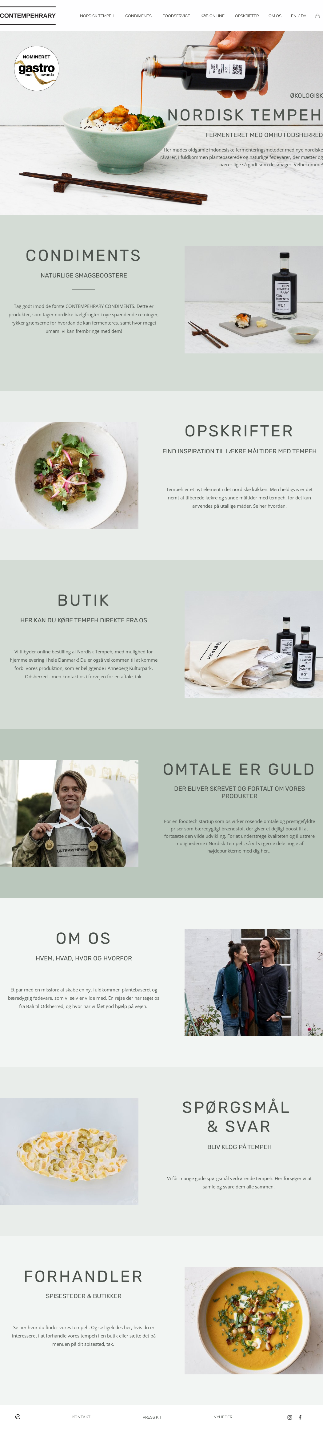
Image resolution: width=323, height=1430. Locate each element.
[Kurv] (317, 15)
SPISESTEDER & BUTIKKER (84, 1296)
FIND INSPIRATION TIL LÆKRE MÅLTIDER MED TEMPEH (239, 451)
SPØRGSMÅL (236, 1107)
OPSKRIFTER (239, 430)
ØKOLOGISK (306, 95)
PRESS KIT (152, 1417)
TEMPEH (245, 114)
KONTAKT (81, 1417)
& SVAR (239, 1126)
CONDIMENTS (84, 255)
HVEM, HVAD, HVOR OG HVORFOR (84, 958)
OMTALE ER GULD (239, 769)
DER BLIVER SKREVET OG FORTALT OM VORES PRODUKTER (239, 792)
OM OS (84, 938)
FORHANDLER (84, 1276)
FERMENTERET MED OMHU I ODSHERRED (264, 135)
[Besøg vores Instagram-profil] (290, 1417)
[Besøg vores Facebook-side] (300, 1417)
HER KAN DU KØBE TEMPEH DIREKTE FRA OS (83, 620)
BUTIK (83, 600)
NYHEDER (222, 1417)
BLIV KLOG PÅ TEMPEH (239, 1147)
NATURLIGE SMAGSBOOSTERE (84, 275)
